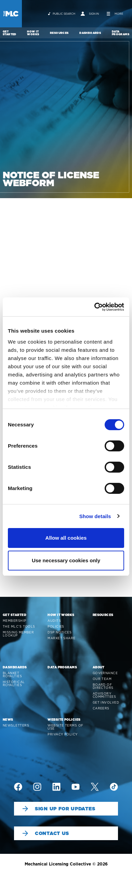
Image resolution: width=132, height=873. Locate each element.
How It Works (33, 33)
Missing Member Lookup (18, 634)
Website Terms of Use (65, 727)
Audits (54, 620)
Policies (56, 626)
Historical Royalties (14, 683)
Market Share (61, 638)
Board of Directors (103, 686)
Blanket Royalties (12, 674)
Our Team (102, 678)
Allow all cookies (66, 538)
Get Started (9, 33)
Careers (101, 708)
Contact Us (46, 833)
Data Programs (120, 33)
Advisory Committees (104, 695)
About (99, 667)
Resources (59, 32)
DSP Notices (59, 632)
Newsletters (16, 725)
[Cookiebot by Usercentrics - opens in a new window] (94, 307)
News (8, 719)
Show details (95, 516)
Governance (105, 673)
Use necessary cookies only (66, 560)
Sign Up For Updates (59, 808)
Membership (14, 620)
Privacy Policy (62, 734)
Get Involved (106, 702)
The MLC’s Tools (19, 626)
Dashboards (90, 32)
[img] (18, 787)
